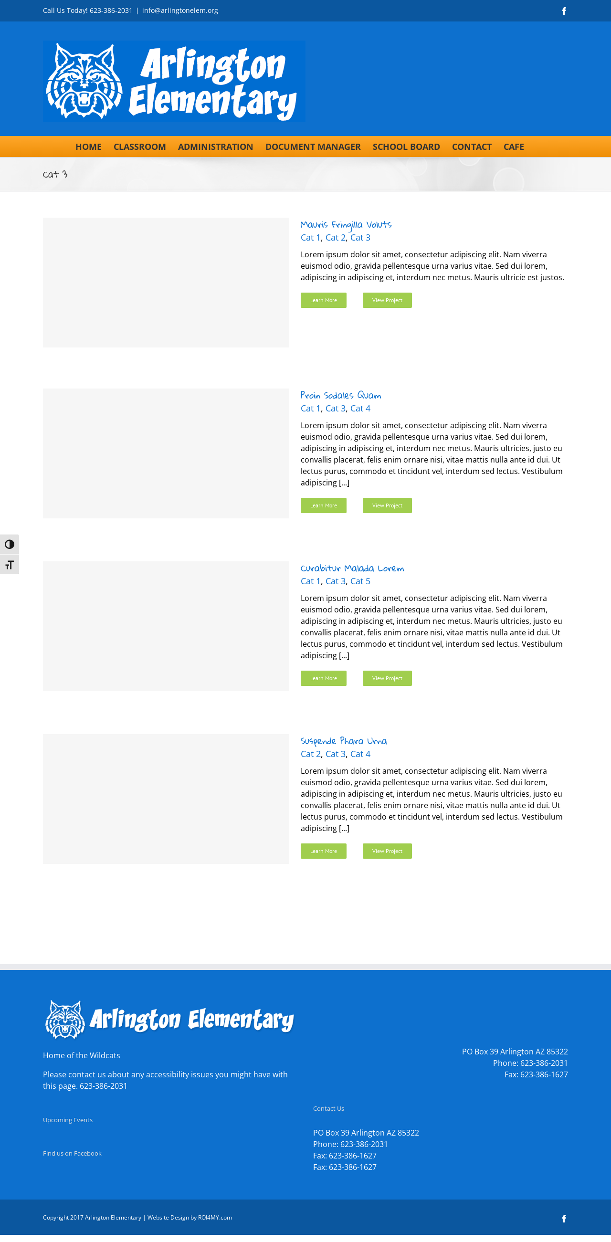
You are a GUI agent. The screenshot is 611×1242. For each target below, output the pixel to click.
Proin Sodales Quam (341, 395)
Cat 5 (360, 581)
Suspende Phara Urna (344, 740)
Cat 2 (336, 237)
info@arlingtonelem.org (180, 10)
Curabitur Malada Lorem (352, 568)
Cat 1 (311, 237)
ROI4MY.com (215, 1217)
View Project (387, 300)
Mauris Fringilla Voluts (346, 224)
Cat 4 (360, 408)
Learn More (323, 300)
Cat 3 (360, 237)
